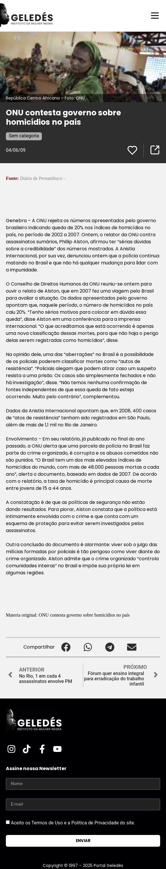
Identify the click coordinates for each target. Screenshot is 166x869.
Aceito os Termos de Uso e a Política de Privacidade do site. (73, 822)
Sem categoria (24, 136)
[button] (66, 647)
